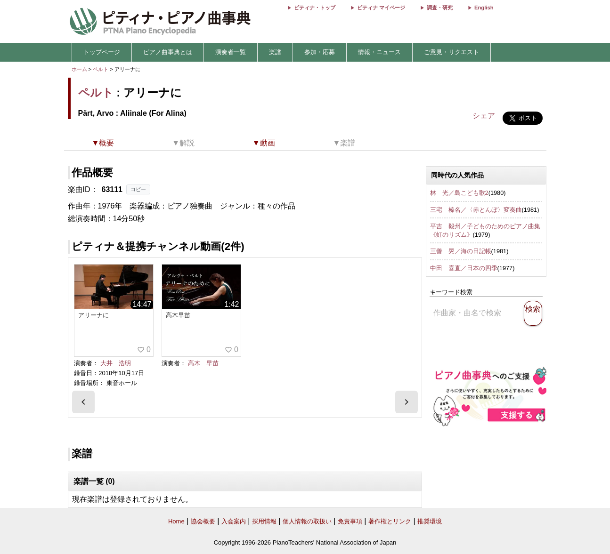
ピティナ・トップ (314, 7)
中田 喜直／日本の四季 (463, 268)
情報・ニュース (379, 52)
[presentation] (83, 402)
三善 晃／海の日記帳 (460, 251)
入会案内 (233, 521)
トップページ (101, 52)
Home (176, 521)
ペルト (100, 69)
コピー (138, 189)
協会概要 (203, 521)
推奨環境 (429, 521)
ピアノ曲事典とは (167, 52)
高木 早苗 (203, 363)
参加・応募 (319, 52)
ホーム (79, 69)
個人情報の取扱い (307, 521)
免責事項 (350, 521)
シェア (483, 116)
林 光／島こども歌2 (459, 192)
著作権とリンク (389, 521)
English (483, 7)
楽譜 (275, 52)
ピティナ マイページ (381, 7)
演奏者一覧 (230, 52)
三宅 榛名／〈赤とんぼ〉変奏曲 (476, 209)
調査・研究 (440, 7)
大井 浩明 (115, 363)
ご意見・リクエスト (451, 52)
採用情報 (264, 521)
